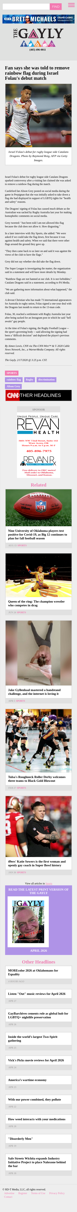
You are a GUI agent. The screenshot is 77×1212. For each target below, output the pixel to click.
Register (22, 1193)
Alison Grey (13, 386)
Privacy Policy (57, 1193)
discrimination (46, 379)
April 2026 (38, 950)
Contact (8, 1196)
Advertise (9, 1193)
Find (56, 6)
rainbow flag (14, 379)
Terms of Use (38, 1193)
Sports (12, 373)
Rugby (29, 379)
